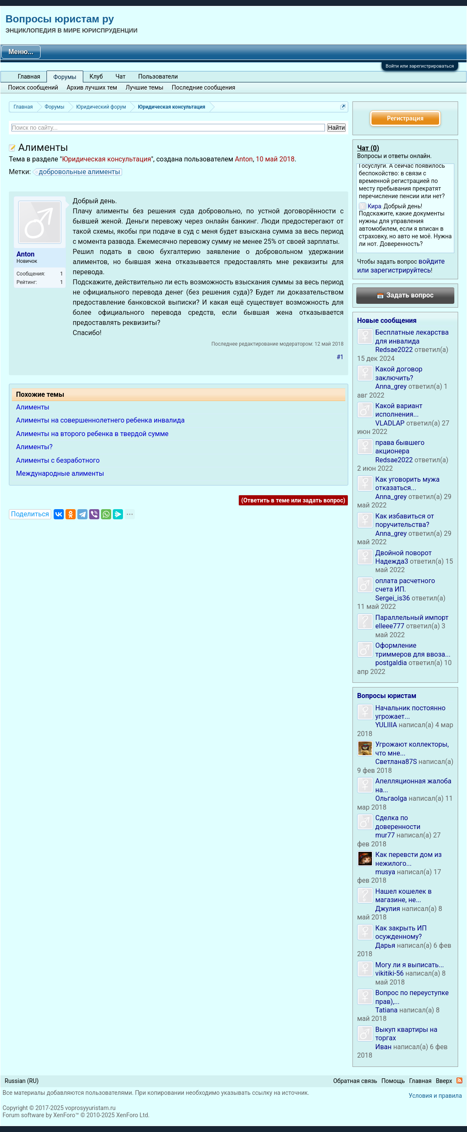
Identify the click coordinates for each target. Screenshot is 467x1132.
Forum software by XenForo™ (76, 1115)
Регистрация (405, 118)
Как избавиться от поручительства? (404, 520)
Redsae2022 (394, 350)
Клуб (96, 76)
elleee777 (389, 626)
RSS (459, 1080)
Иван (383, 1047)
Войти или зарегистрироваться (420, 66)
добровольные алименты (78, 172)
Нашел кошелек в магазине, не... (403, 895)
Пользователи (158, 76)
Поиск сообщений (33, 87)
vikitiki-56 (389, 973)
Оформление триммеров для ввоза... (413, 649)
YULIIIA (386, 725)
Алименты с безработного (58, 460)
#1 (340, 357)
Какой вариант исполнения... (399, 410)
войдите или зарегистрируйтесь (401, 265)
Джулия (387, 909)
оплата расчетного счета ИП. (405, 585)
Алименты (32, 407)
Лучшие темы (144, 87)
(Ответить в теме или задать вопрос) (293, 500)
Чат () (368, 148)
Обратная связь (355, 1080)
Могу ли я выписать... (409, 965)
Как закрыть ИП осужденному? (401, 932)
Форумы (64, 77)
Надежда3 (391, 561)
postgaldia (391, 663)
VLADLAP (389, 423)
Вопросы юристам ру (59, 19)
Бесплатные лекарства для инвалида (412, 336)
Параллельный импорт (411, 618)
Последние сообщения (203, 87)
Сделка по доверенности (398, 822)
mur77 (385, 835)
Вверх (444, 1080)
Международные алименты (60, 473)
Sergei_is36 (392, 598)
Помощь (393, 1080)
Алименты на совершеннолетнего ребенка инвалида (100, 420)
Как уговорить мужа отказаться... (407, 483)
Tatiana (386, 1010)
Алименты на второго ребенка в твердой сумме (92, 434)
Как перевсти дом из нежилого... (408, 859)
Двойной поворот (403, 553)
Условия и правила (435, 1095)
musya (385, 872)
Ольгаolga (391, 798)
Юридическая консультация (106, 159)
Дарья (385, 945)
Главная (29, 76)
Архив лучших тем (92, 87)
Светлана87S (396, 762)
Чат (120, 76)
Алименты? (34, 447)
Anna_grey (391, 386)
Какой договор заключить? (399, 373)
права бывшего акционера (399, 447)
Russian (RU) (21, 1080)
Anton (244, 159)
